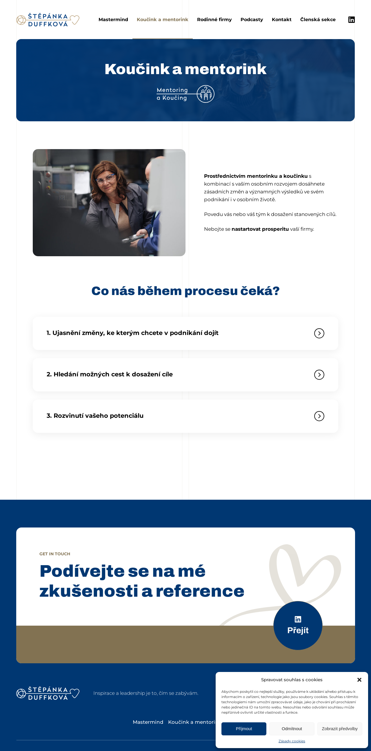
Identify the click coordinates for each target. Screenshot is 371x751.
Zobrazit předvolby (340, 728)
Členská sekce (318, 19)
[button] (359, 680)
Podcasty (252, 19)
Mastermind (113, 19)
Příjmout (244, 728)
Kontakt (282, 19)
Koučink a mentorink (162, 19)
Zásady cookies (292, 741)
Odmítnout (292, 728)
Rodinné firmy (214, 19)
